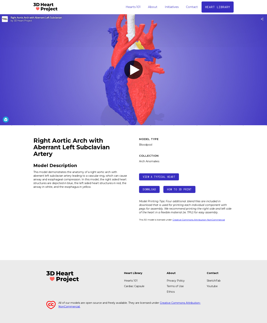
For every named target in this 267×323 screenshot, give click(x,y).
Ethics (171, 291)
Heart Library (133, 273)
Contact (192, 7)
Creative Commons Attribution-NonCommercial (198, 219)
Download (149, 189)
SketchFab (214, 280)
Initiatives (172, 7)
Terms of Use (175, 286)
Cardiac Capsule (134, 286)
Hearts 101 (133, 7)
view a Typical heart (159, 177)
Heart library (217, 7)
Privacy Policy (176, 280)
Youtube (212, 286)
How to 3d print (179, 189)
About (152, 7)
